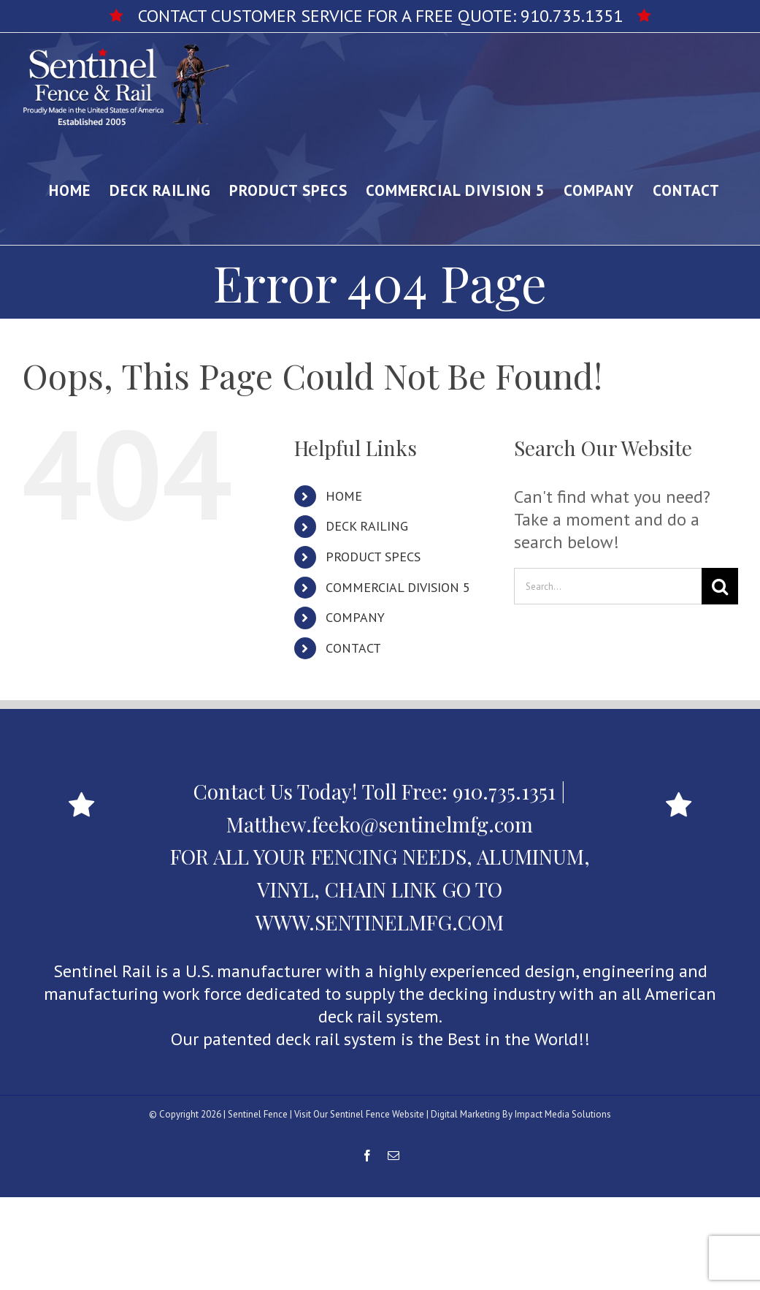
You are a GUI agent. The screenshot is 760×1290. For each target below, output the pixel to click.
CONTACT (353, 648)
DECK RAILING (367, 525)
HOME (344, 495)
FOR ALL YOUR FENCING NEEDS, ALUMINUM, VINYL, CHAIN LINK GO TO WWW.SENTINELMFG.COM (380, 889)
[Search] (720, 586)
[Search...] (608, 586)
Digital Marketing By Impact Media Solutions (521, 1114)
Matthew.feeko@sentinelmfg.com (379, 824)
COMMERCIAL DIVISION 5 (398, 587)
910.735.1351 (572, 15)
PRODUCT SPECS (373, 556)
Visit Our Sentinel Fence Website (359, 1114)
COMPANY (355, 617)
